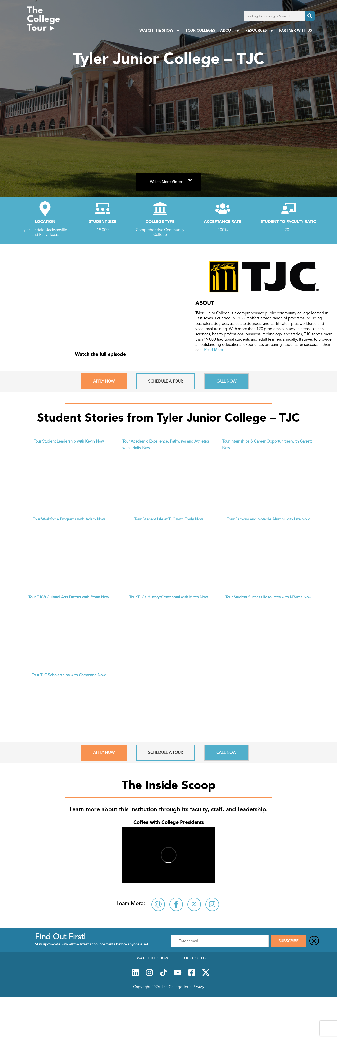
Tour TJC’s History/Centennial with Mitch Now (168, 597)
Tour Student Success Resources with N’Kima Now (268, 597)
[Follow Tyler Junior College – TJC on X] (194, 904)
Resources (259, 30)
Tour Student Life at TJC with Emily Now (168, 519)
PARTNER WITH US (295, 30)
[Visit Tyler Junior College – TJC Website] (158, 904)
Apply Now (104, 381)
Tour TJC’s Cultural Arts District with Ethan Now (68, 597)
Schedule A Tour (165, 381)
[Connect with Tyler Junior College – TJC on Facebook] (176, 904)
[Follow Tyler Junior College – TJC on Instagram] (212, 904)
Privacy (198, 987)
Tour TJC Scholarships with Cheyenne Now (69, 675)
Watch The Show (160, 30)
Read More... (215, 349)
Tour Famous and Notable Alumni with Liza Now (268, 519)
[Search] (310, 16)
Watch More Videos (171, 179)
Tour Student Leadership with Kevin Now (69, 441)
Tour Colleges (200, 30)
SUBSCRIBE (288, 941)
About (230, 30)
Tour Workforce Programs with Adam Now (69, 519)
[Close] (314, 941)
